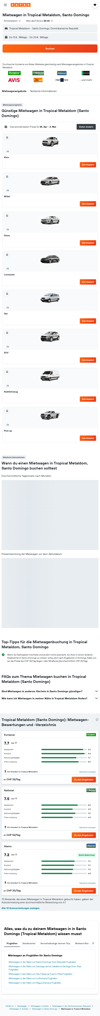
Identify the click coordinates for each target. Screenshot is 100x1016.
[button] (5, 4)
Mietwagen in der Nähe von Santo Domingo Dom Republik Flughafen (42, 962)
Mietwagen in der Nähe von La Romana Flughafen (33, 978)
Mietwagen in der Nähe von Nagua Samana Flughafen (35, 982)
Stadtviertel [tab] (28, 943)
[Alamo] (91, 846)
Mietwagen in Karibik (40, 1006)
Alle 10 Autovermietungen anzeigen (20, 908)
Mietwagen (22, 1006)
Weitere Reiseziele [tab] (85, 943)
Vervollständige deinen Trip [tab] (55, 943)
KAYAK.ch (10, 1006)
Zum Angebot (88, 164)
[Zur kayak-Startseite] (20, 5)
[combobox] (12, 20)
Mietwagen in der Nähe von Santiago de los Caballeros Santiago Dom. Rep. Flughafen (45, 968)
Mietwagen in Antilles (19, 1009)
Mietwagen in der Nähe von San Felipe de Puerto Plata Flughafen (40, 974)
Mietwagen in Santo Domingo (44, 1009)
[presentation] (97, 719)
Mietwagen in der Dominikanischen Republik (71, 1006)
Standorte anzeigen (87, 772)
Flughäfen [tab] (12, 943)
